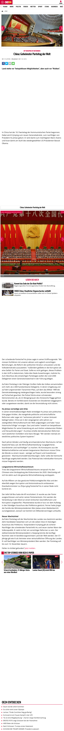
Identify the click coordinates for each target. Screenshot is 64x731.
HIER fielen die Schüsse (10, 723)
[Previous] (1, 6)
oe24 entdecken (11, 702)
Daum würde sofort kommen (12, 707)
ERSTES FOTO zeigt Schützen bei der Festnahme (19, 721)
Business (54, 7)
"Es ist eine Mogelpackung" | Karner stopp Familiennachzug (23, 718)
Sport (40, 7)
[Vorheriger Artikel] (3, 562)
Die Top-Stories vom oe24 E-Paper (19, 553)
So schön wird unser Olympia (12, 709)
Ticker (5, 7)
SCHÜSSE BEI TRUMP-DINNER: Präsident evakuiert (20, 729)
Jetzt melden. (30, 548)
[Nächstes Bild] (61, 28)
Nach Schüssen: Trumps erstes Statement (17, 726)
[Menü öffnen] (2, 2)
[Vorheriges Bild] (3, 28)
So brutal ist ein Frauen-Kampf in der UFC (17, 715)
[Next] (62, 6)
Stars (47, 7)
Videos (25, 7)
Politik (18, 7)
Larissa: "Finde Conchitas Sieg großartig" (16, 712)
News (11, 7)
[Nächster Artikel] (61, 562)
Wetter (33, 7)
